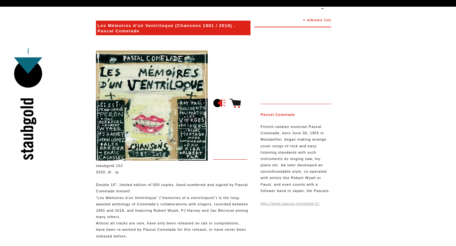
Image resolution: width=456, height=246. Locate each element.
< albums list (317, 20)
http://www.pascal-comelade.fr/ (290, 203)
